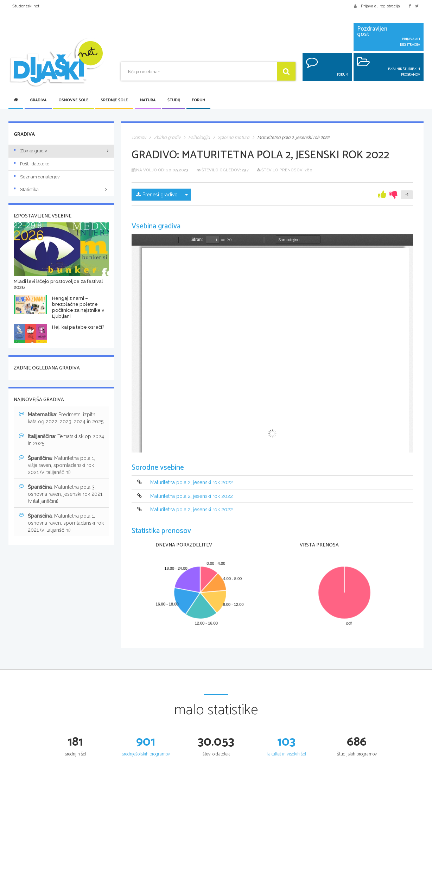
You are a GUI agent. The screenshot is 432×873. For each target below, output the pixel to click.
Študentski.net (25, 6)
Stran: (197, 239)
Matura (147, 100)
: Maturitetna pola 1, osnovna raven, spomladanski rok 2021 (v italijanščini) (61, 522)
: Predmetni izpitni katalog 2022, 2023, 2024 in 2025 (61, 417)
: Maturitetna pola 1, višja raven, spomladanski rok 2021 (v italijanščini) (57, 465)
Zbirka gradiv (30, 150)
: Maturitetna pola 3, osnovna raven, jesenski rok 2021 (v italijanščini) (60, 493)
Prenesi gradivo (157, 194)
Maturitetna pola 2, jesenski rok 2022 (191, 483)
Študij (173, 100)
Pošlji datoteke (31, 163)
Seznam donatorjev (37, 176)
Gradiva (38, 100)
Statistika (61, 189)
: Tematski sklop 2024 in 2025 (61, 439)
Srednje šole (114, 100)
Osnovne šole (73, 100)
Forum (198, 100)
